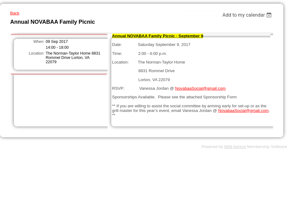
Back (14, 13)
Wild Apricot (235, 146)
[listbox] (247, 15)
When (38, 41)
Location (36, 53)
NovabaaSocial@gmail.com (200, 88)
